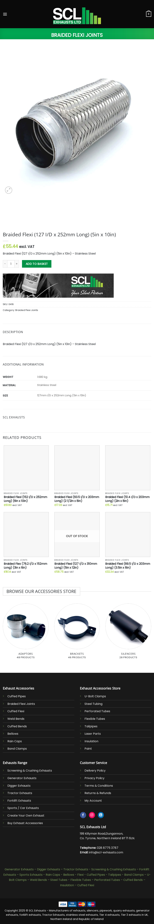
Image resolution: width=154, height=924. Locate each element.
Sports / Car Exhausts (23, 808)
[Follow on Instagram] (92, 815)
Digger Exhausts (19, 786)
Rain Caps (14, 741)
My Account (93, 800)
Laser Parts (92, 734)
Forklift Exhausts (19, 800)
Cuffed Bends (17, 726)
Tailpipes (90, 726)
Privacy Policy (94, 778)
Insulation (91, 741)
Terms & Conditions (98, 786)
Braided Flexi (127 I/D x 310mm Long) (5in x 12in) (75, 566)
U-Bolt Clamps (95, 696)
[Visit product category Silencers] (128, 633)
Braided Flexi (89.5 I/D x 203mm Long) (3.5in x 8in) (127, 566)
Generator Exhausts (21, 778)
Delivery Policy (95, 770)
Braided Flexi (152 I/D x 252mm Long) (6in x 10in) (25, 499)
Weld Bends (15, 719)
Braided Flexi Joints (77, 35)
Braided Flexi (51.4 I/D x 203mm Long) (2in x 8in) (127, 499)
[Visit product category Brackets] (77, 633)
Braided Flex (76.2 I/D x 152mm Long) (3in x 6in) (25, 566)
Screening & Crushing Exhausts (29, 770)
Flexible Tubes (94, 719)
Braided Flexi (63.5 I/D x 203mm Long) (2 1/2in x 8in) (76, 499)
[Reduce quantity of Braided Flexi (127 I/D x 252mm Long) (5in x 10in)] (5, 263)
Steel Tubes (58, 880)
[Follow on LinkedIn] (101, 815)
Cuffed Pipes (16, 696)
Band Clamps (17, 748)
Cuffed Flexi (15, 711)
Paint (88, 748)
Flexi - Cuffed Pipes (91, 875)
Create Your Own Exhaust (25, 815)
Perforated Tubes (97, 711)
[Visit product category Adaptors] (26, 633)
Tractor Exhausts (19, 793)
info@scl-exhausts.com (106, 852)
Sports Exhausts (31, 875)
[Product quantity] (11, 263)
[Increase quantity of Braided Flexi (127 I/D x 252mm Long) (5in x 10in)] (17, 263)
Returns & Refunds (97, 793)
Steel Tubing (93, 704)
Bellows (12, 734)
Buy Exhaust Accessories (25, 823)
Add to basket (37, 264)
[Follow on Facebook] (83, 815)
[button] (5, 14)
